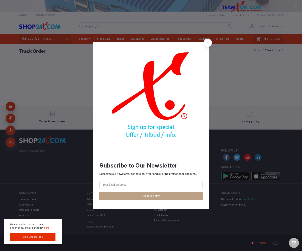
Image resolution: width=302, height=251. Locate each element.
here (46, 227)
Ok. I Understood (33, 236)
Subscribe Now (151, 195)
